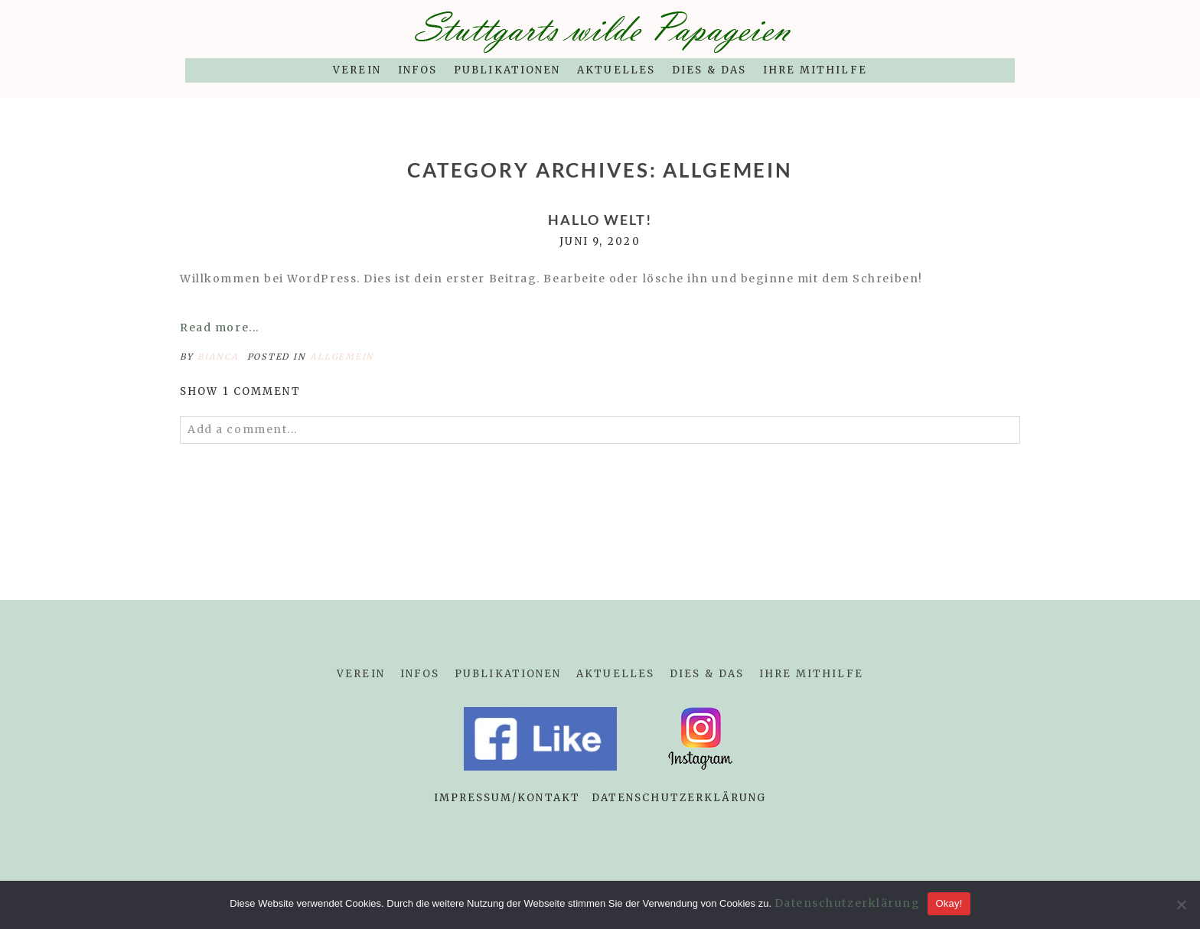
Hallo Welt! (600, 220)
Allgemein (342, 356)
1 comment (240, 391)
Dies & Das (709, 70)
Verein (356, 70)
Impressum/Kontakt (507, 797)
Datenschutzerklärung (679, 797)
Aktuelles (616, 70)
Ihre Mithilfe (815, 70)
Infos (417, 70)
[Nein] (1181, 904)
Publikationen (507, 70)
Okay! (948, 903)
